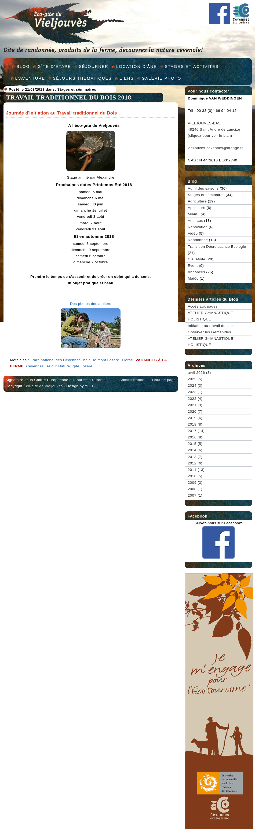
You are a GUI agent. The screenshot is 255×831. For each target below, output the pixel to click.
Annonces (196, 272)
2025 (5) (195, 379)
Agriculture (197, 201)
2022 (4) (195, 399)
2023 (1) (195, 392)
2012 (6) (195, 463)
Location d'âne (136, 66)
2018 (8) (195, 424)
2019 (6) (195, 418)
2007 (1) (195, 495)
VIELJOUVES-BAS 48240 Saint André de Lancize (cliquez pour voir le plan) (214, 129)
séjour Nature (58, 366)
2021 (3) (195, 405)
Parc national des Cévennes (56, 360)
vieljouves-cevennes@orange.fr (215, 148)
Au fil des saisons (203, 188)
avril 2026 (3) (199, 373)
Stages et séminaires (76, 89)
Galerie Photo (161, 78)
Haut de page (164, 380)
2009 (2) (195, 483)
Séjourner (93, 66)
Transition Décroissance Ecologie (217, 247)
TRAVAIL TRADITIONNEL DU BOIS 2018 (68, 97)
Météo (193, 278)
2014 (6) (195, 450)
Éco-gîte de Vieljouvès (43, 386)
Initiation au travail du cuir (210, 326)
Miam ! (194, 214)
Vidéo (193, 233)
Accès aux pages (203, 306)
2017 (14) (196, 431)
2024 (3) (195, 385)
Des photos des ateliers (90, 304)
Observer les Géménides (209, 332)
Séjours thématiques (82, 78)
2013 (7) (195, 457)
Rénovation (198, 227)
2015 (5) (195, 444)
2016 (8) (195, 437)
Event (193, 266)
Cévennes (35, 366)
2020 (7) (195, 411)
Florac (127, 360)
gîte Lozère (83, 366)
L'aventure (30, 78)
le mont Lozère (106, 360)
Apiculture (196, 208)
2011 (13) (196, 470)
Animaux (195, 221)
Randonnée (198, 240)
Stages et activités (192, 66)
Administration (131, 380)
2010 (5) (195, 476)
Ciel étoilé (196, 259)
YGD (89, 386)
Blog (23, 66)
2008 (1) (195, 489)
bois (86, 360)
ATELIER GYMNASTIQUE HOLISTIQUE (210, 316)
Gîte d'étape (54, 66)
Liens (126, 78)
